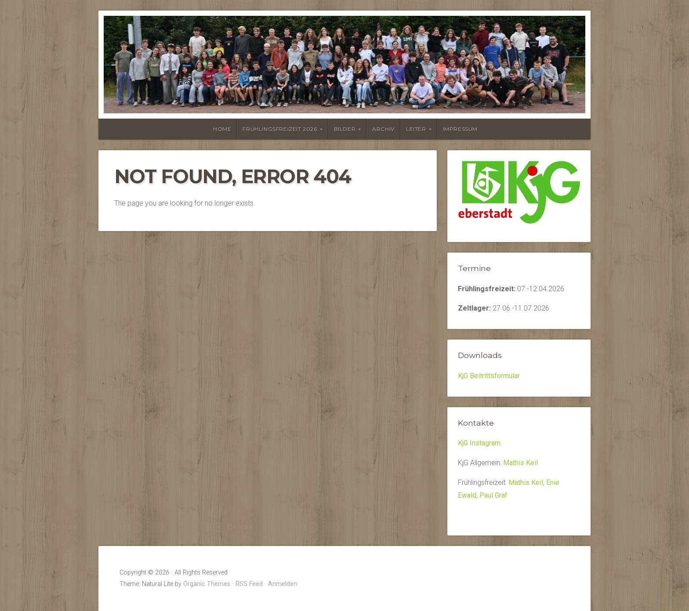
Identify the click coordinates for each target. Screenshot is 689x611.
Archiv (383, 129)
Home (222, 129)
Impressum (460, 129)
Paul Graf (493, 495)
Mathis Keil (520, 463)
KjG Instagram (479, 443)
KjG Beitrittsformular (489, 376)
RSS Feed (249, 584)
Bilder (345, 129)
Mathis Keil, (527, 482)
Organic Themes (206, 584)
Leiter (416, 129)
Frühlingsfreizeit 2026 (280, 129)
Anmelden (282, 584)
